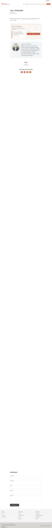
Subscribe (33, 33)
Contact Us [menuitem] (20, 518)
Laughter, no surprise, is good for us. (29, 19)
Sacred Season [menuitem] (38, 517)
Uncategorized (26, 65)
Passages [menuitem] (37, 518)
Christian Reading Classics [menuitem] (39, 515)
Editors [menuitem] (19, 517)
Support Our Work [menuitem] (21, 515)
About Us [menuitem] (20, 513)
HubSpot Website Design (43, 526)
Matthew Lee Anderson (14, 13)
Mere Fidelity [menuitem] (37, 513)
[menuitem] (48, 1)
